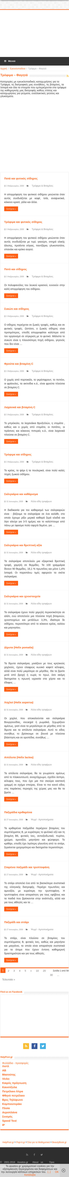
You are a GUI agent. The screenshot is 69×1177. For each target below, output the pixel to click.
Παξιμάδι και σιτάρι (16, 922)
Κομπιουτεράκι (12, 1103)
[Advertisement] (35, 33)
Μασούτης (9, 1074)
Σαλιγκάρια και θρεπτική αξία (23, 545)
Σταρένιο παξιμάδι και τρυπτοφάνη (26, 867)
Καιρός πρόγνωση (14, 1082)
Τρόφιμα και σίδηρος (17, 454)
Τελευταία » (8, 979)
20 (44, 970)
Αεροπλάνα (9, 1112)
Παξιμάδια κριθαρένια (18, 812)
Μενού (9, 61)
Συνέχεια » (11, 209)
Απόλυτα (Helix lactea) (19, 757)
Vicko (5, 1078)
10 (37, 970)
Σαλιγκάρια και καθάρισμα (21, 494)
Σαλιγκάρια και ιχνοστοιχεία (22, 596)
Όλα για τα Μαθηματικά (38, 1142)
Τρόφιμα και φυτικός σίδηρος (23, 221)
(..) (49, 1171)
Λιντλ (5, 1066)
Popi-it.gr (20, 1142)
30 (51, 974)
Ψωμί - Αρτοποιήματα (42, 819)
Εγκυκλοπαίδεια (17, 68)
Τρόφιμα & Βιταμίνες (42, 185)
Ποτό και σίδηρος (15, 269)
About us (37, 1162)
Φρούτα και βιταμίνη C (18, 363)
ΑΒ (4, 1070)
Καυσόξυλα (9, 1087)
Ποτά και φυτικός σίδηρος (21, 178)
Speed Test (9, 1120)
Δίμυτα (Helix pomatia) (18, 647)
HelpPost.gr (8, 1142)
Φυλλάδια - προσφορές (15, 1063)
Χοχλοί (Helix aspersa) (18, 702)
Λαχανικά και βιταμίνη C (19, 407)
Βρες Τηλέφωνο (12, 1099)
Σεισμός (7, 1116)
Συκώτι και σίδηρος (16, 308)
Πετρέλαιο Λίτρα (12, 1091)
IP (3, 1124)
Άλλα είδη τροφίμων (41, 501)
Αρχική (3, 68)
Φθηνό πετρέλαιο (13, 1095)
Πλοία (6, 1108)
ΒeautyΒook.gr (59, 1142)
